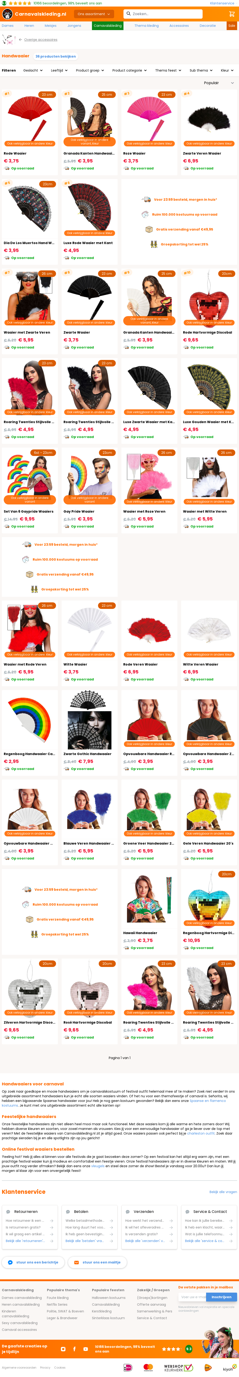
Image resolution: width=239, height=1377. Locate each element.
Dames (8, 25)
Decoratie (208, 25)
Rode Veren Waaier (140, 664)
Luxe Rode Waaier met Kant (88, 243)
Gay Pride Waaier (79, 511)
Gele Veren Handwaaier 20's (208, 843)
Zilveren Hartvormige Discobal (31, 1022)
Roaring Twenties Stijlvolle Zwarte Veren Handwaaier (110, 422)
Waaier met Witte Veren (205, 511)
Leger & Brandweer (62, 1318)
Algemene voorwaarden (19, 1368)
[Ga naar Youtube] (85, 1349)
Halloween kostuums (109, 1297)
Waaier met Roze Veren (144, 511)
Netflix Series (57, 1304)
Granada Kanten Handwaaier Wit (153, 332)
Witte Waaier (75, 664)
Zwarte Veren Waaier (202, 153)
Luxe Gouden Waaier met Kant (210, 422)
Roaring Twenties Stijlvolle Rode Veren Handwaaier (49, 422)
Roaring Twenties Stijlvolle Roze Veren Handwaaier (168, 1022)
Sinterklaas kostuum (108, 1318)
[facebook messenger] (33, 1262)
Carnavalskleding (108, 25)
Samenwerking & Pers (154, 1311)
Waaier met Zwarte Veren (27, 332)
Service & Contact (152, 1318)
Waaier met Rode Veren (25, 664)
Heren (29, 25)
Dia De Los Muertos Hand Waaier (32, 243)
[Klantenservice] (223, 3)
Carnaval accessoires (19, 1329)
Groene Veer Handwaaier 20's (150, 843)
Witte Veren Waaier (200, 664)
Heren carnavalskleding (21, 1304)
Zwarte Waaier (76, 332)
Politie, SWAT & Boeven (65, 1311)
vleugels (98, 1166)
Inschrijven (222, 1297)
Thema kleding (146, 25)
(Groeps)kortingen (152, 1297)
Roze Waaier (134, 153)
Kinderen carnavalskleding (15, 1313)
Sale (231, 25)
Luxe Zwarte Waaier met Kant (149, 422)
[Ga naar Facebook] (74, 1349)
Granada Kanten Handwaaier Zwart (95, 153)
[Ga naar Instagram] (63, 1349)
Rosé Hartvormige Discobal (87, 1022)
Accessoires (179, 25)
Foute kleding (58, 1297)
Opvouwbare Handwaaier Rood (151, 754)
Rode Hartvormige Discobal (207, 332)
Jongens (74, 25)
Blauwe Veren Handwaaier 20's (91, 843)
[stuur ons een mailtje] (97, 1262)
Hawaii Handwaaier (140, 933)
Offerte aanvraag (151, 1304)
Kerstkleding (102, 1311)
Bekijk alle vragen (223, 1192)
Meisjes (50, 25)
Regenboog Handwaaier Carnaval (34, 754)
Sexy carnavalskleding (20, 1323)
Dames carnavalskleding (22, 1297)
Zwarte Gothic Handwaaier (87, 754)
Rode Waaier (15, 153)
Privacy (45, 1368)
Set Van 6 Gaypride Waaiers (28, 511)
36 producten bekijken (55, 56)
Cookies (60, 1368)
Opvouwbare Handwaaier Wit (30, 843)
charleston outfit (201, 1133)
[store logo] (34, 14)
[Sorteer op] (219, 83)
